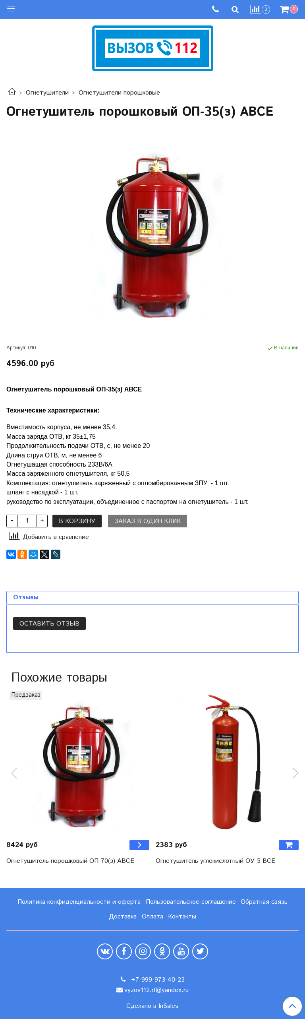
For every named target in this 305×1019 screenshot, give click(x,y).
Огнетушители (47, 92)
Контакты (182, 916)
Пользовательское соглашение (191, 902)
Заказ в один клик (147, 521)
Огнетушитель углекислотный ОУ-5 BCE (215, 861)
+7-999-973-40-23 (157, 979)
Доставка (123, 916)
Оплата (152, 916)
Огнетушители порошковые (119, 92)
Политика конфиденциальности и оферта (79, 902)
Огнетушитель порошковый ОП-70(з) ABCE (70, 861)
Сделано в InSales (152, 1006)
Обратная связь (264, 902)
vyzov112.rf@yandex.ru (156, 990)
